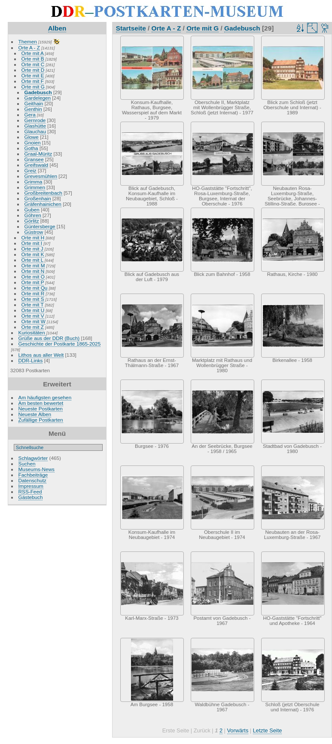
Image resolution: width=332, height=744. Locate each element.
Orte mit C (33, 64)
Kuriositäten (32, 332)
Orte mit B (32, 58)
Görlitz (31, 221)
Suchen (27, 463)
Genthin (33, 109)
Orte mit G (33, 86)
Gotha (31, 148)
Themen (27, 41)
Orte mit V (32, 315)
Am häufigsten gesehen (45, 397)
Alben (57, 28)
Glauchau (35, 131)
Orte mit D (33, 70)
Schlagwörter (33, 458)
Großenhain (37, 198)
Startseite (131, 28)
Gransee (34, 159)
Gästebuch (30, 497)
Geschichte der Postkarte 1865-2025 (59, 343)
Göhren (32, 215)
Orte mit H (33, 237)
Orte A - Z (29, 47)
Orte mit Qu (34, 288)
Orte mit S (32, 299)
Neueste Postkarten (40, 408)
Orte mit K (32, 254)
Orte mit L (32, 260)
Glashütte (35, 126)
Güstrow (33, 232)
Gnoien (32, 142)
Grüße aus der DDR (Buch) (49, 338)
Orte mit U (33, 310)
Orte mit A (32, 53)
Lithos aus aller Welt (41, 355)
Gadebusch (38, 92)
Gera (30, 114)
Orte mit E (32, 75)
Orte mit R (33, 293)
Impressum (30, 486)
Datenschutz (32, 480)
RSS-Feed (30, 491)
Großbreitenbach (43, 193)
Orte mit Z (32, 327)
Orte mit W (33, 321)
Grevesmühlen (41, 176)
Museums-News (36, 469)
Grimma (33, 181)
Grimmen (34, 187)
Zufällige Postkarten (40, 420)
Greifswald (36, 165)
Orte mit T (32, 304)
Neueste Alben (35, 414)
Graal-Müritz (38, 153)
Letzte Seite (267, 730)
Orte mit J (32, 248)
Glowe (31, 137)
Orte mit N (33, 271)
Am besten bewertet (41, 403)
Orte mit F (32, 81)
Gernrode (35, 120)
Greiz (30, 170)
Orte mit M (33, 265)
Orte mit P (32, 282)
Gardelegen (37, 98)
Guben (32, 209)
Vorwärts (238, 730)
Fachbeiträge (33, 475)
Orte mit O (33, 276)
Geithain (33, 103)
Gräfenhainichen (42, 204)
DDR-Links (30, 360)
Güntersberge (39, 226)
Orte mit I (31, 243)
